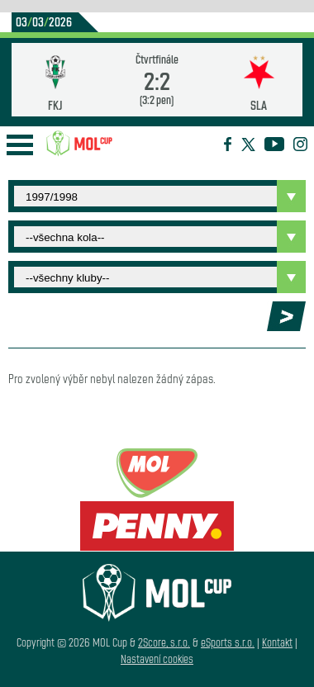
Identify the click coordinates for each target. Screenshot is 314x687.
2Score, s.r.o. (164, 642)
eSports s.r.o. (228, 642)
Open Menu (20, 144)
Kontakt (277, 642)
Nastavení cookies (157, 658)
